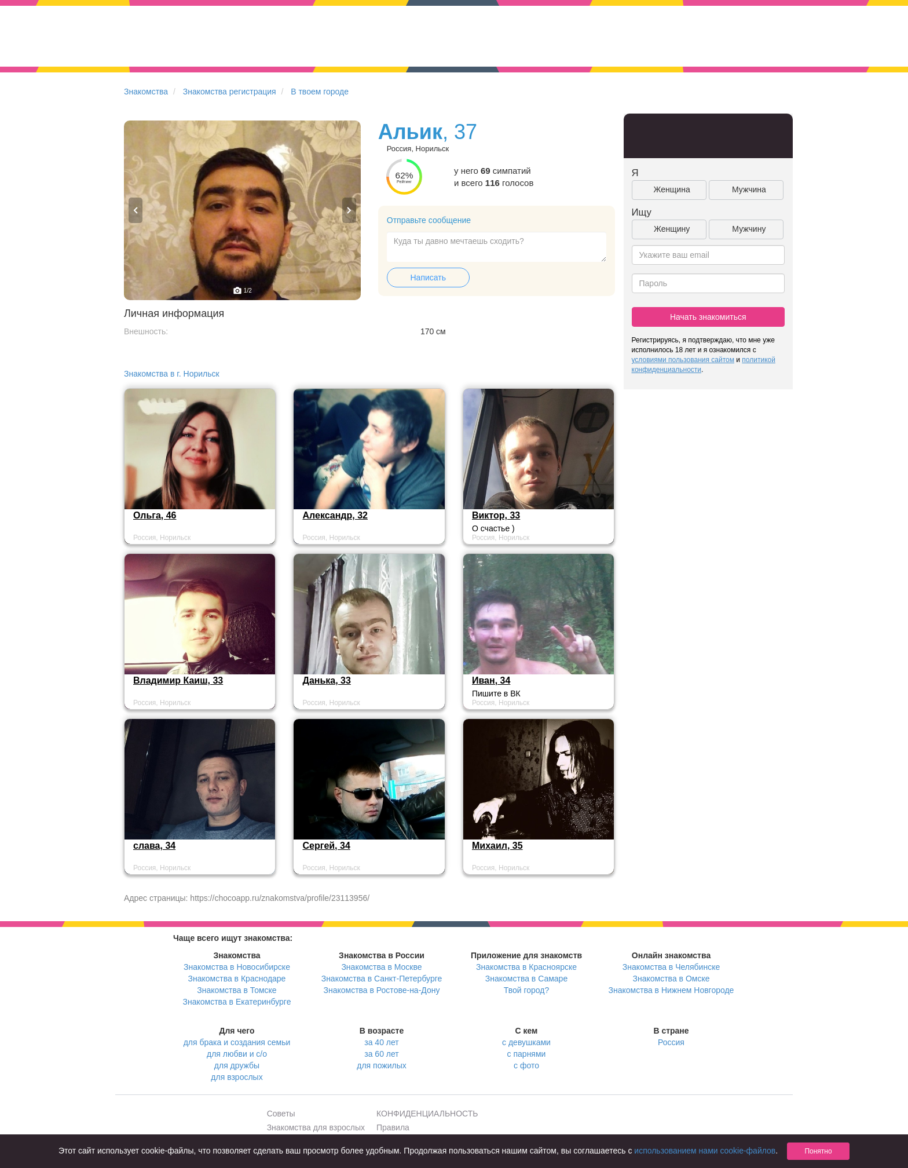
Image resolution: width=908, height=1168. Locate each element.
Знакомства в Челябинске (671, 967)
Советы (281, 1113)
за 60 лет (381, 1053)
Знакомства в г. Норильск (171, 373)
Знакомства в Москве (381, 967)
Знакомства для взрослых (316, 1127)
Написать (428, 277)
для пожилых (381, 1065)
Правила (392, 1127)
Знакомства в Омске (671, 978)
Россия (671, 1042)
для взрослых (236, 1077)
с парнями (526, 1053)
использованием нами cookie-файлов (704, 1150)
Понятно (818, 1151)
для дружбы (236, 1065)
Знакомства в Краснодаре (237, 978)
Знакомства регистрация (229, 91)
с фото (526, 1065)
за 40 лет (381, 1042)
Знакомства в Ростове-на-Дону (382, 990)
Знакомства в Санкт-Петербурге (381, 978)
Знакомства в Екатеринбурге (237, 1001)
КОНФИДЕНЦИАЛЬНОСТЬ (427, 1113)
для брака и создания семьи (237, 1042)
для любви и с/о (237, 1053)
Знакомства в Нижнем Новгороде (671, 990)
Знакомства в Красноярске (526, 967)
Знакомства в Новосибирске (237, 967)
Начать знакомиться (708, 317)
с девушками (526, 1042)
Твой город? (527, 990)
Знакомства (146, 91)
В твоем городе (320, 91)
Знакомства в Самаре (526, 978)
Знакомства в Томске (236, 990)
